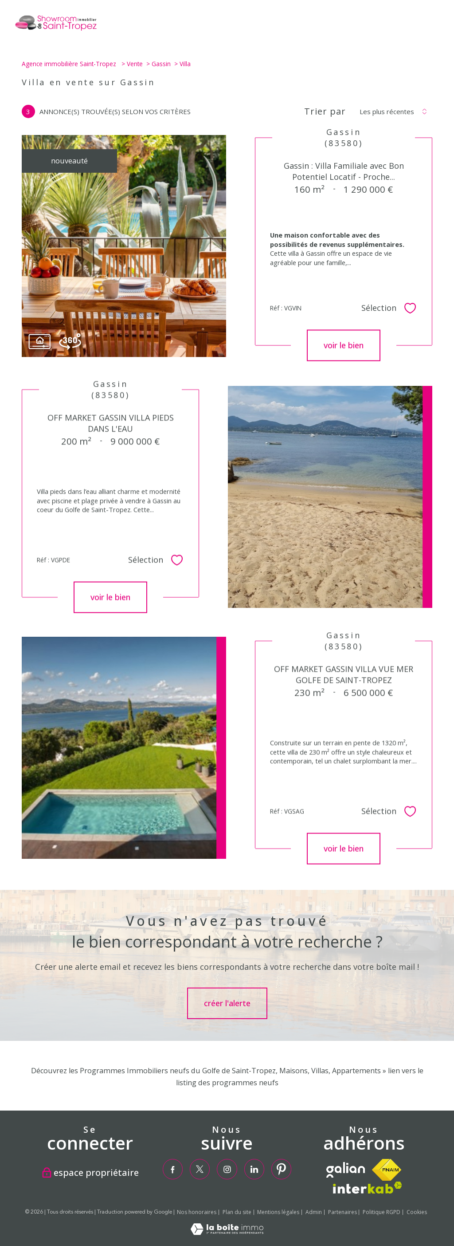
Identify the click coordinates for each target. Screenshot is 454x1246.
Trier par (325, 111)
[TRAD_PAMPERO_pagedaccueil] (56, 30)
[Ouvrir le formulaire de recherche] (411, 25)
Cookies (417, 1212)
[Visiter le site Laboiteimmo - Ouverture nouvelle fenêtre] (227, 1232)
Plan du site (237, 1212)
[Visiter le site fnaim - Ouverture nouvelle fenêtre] (386, 1170)
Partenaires (342, 1212)
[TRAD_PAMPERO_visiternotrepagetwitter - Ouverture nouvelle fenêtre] (200, 1169)
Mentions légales (278, 1212)
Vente (135, 64)
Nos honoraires (196, 1212)
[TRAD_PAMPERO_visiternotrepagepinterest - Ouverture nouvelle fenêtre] (281, 1169)
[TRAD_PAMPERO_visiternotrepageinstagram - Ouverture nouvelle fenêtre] (227, 1169)
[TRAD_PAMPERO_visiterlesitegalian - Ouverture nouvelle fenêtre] (345, 1170)
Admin (313, 1212)
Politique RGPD (381, 1212)
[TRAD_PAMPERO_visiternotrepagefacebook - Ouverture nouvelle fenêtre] (172, 1169)
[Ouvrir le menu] (440, 25)
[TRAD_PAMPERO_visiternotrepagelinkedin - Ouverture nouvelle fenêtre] (254, 1169)
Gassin (161, 64)
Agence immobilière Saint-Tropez (70, 64)
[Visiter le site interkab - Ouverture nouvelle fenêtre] (367, 1188)
